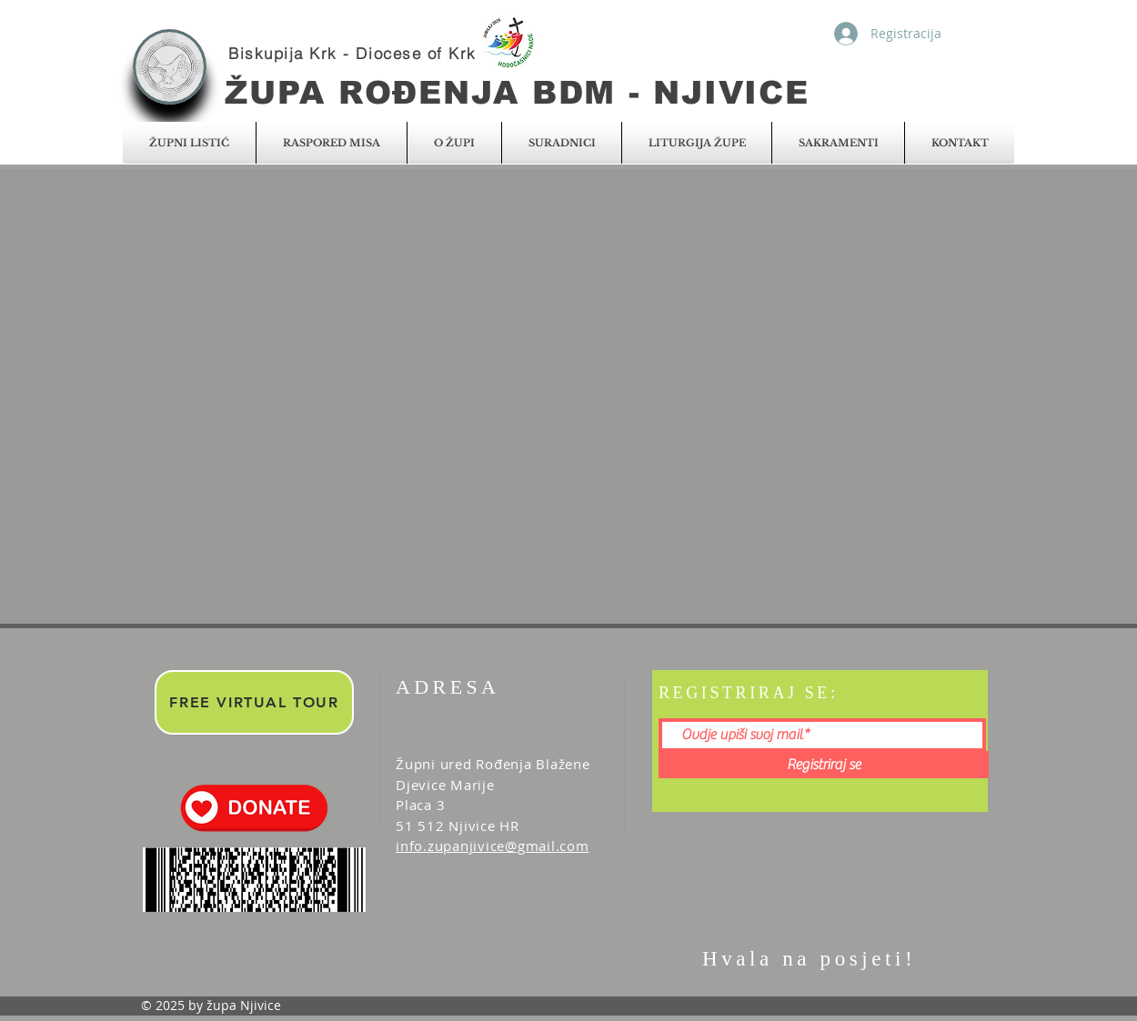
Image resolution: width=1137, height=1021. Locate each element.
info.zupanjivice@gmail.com (492, 845)
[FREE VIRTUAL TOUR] (254, 702)
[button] (189, 143)
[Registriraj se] (824, 764)
